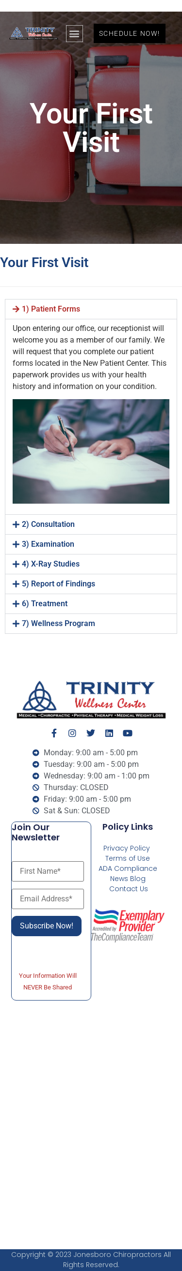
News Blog (128, 878)
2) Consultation (48, 524)
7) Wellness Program (58, 623)
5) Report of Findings (58, 583)
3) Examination (48, 544)
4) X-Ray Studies (51, 563)
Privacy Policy (126, 848)
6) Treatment (44, 603)
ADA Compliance (128, 868)
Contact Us (128, 889)
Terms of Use (127, 858)
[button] (74, 33)
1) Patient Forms (51, 309)
